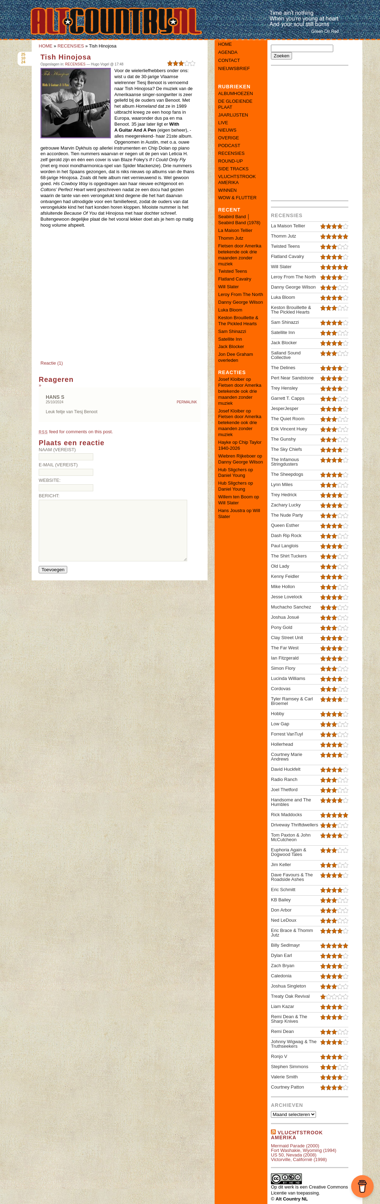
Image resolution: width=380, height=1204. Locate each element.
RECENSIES (70, 46)
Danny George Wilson (240, 302)
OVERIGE (228, 137)
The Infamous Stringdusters (285, 462)
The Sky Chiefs (286, 449)
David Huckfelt (285, 769)
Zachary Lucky (286, 505)
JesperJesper (284, 408)
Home (225, 44)
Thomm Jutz (230, 238)
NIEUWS (227, 130)
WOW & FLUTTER (237, 197)
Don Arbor (281, 910)
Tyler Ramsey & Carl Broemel (292, 701)
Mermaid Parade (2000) (295, 1145)
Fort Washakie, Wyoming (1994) (303, 1150)
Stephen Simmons (289, 1066)
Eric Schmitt (283, 889)
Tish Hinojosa (65, 57)
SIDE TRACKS (233, 168)
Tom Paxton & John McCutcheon (291, 837)
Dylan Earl (281, 955)
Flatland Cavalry (234, 279)
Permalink (187, 402)
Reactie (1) (51, 363)
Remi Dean (282, 1031)
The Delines (283, 367)
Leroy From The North (240, 294)
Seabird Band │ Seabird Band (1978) (239, 219)
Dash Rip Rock (286, 535)
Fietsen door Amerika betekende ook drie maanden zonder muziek (239, 254)
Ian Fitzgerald (285, 658)
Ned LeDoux (283, 920)
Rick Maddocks (286, 814)
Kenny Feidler (285, 576)
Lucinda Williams (288, 678)
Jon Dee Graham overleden (235, 357)
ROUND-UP (230, 161)
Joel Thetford (284, 789)
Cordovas (281, 688)
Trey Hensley (284, 388)
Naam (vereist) (57, 449)
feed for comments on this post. (76, 431)
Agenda (228, 52)
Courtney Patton (287, 1087)
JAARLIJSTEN (233, 115)
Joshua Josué (285, 617)
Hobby (277, 713)
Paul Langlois (284, 545)
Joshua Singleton (288, 986)
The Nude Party (287, 515)
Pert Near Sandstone (292, 377)
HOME (45, 46)
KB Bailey (281, 899)
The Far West (285, 647)
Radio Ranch (284, 779)
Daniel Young (231, 475)
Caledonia (281, 975)
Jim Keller (281, 864)
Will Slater (228, 286)
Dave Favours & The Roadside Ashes (292, 877)
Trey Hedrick (284, 494)
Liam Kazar (282, 1006)
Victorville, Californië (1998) (299, 1159)
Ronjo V (279, 1056)
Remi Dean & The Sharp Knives (289, 1019)
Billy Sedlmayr (285, 945)
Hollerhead (282, 744)
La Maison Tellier (235, 230)
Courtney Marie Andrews (286, 757)
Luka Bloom (230, 310)
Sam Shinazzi (232, 331)
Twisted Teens (232, 271)
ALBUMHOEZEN (235, 93)
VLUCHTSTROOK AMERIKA (237, 179)
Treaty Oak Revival (290, 996)
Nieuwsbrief (234, 68)
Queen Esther (285, 525)
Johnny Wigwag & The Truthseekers (294, 1044)
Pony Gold (281, 627)
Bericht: (49, 495)
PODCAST (229, 145)
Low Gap (280, 723)
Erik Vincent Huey (289, 428)
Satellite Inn (230, 339)
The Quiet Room (287, 418)
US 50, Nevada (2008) (293, 1155)
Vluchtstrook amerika (297, 1135)
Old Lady (280, 566)
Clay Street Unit (287, 637)
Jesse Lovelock (286, 596)
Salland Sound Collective (286, 355)
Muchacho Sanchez (291, 607)
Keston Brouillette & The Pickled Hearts (238, 320)
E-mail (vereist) (58, 464)
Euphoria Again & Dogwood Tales (288, 852)
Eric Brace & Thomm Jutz (292, 933)
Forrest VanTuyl (287, 734)
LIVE (223, 122)
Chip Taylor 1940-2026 (239, 445)
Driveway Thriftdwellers (294, 824)
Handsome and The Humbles (291, 802)
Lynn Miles (282, 484)
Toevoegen (53, 569)
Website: (50, 480)
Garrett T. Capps (287, 398)
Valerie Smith (284, 1076)
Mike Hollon (283, 586)
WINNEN (227, 190)
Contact (229, 60)
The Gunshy (283, 439)
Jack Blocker (231, 346)
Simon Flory (283, 668)
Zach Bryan (282, 965)
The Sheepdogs (287, 474)
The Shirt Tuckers (289, 556)
